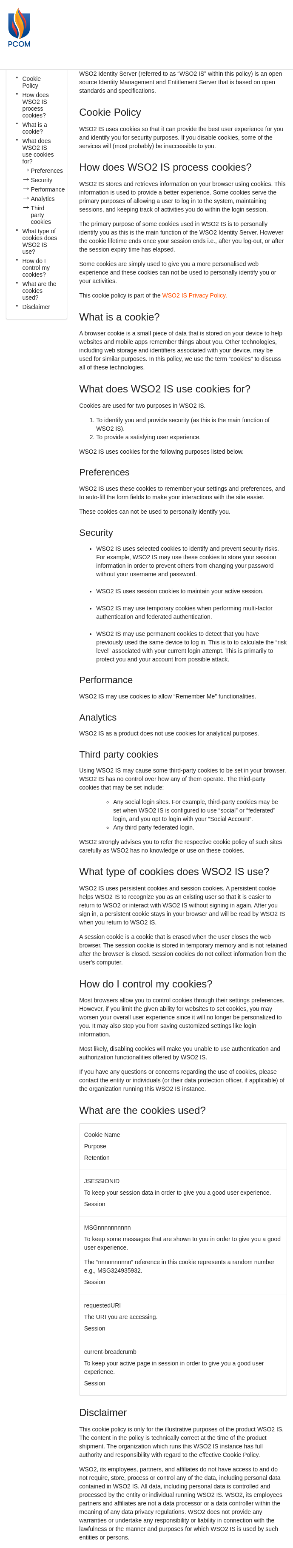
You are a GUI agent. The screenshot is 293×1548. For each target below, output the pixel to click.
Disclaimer (36, 306)
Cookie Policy (32, 82)
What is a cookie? (35, 128)
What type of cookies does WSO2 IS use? (40, 241)
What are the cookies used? (40, 290)
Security (42, 180)
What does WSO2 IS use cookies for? (38, 151)
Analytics (43, 198)
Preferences (47, 170)
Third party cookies (41, 215)
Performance (48, 189)
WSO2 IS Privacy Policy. (194, 295)
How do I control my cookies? (36, 268)
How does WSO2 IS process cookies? (36, 105)
